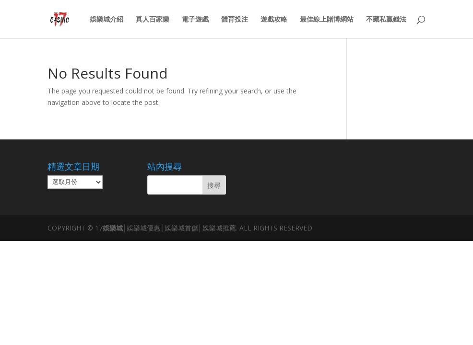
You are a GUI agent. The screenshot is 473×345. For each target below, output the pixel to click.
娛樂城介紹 (106, 19)
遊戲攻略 (273, 19)
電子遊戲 (195, 19)
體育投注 (234, 19)
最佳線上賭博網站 (327, 19)
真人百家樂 (152, 19)
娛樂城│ (115, 227)
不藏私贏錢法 (386, 19)
